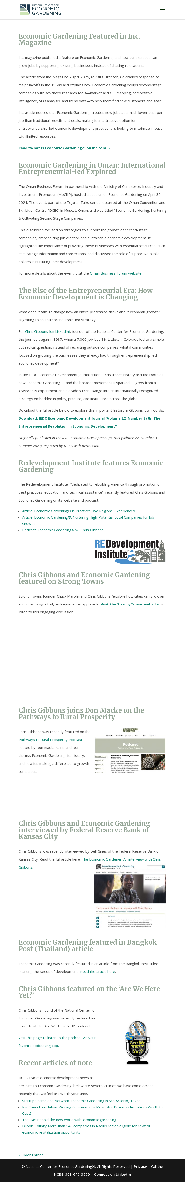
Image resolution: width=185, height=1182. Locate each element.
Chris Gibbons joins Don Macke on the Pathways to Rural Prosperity (81, 713)
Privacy (140, 1166)
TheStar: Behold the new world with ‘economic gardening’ (69, 1119)
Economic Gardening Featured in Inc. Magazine (79, 39)
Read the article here (97, 971)
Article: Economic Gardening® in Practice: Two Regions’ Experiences (78, 511)
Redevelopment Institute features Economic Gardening (91, 466)
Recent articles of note (55, 1063)
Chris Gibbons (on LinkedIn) (47, 331)
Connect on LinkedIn (112, 1174)
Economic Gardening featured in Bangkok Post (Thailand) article (88, 945)
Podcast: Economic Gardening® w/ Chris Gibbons (63, 529)
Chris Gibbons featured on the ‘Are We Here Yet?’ (89, 992)
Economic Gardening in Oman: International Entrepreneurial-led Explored (92, 168)
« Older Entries (31, 1154)
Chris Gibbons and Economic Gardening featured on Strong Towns (84, 578)
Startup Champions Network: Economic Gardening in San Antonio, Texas (81, 1100)
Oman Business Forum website (116, 273)
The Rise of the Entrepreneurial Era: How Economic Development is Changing (86, 293)
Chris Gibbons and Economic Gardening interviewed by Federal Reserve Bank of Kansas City (84, 830)
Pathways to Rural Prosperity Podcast (50, 739)
